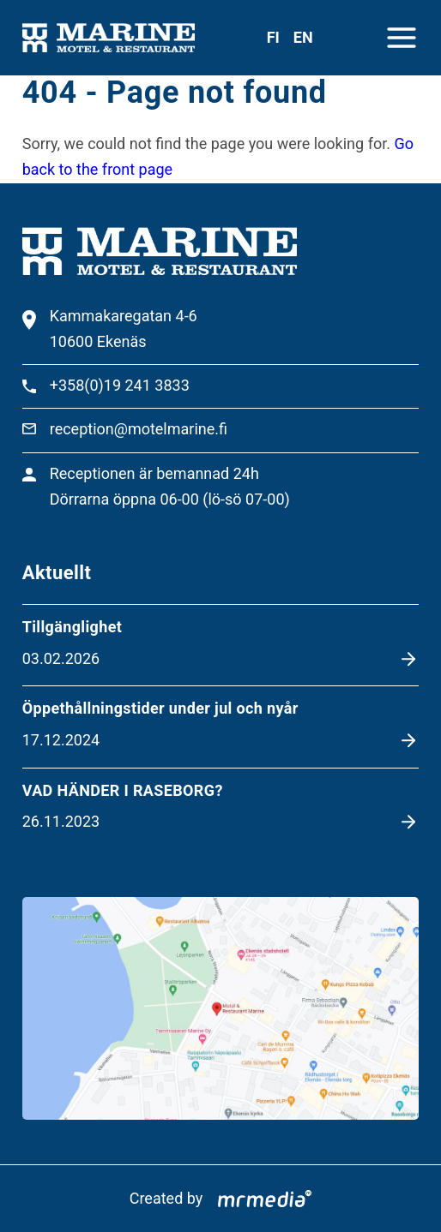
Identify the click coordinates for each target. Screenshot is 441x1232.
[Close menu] (401, 38)
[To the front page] (108, 38)
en (303, 37)
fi (273, 37)
